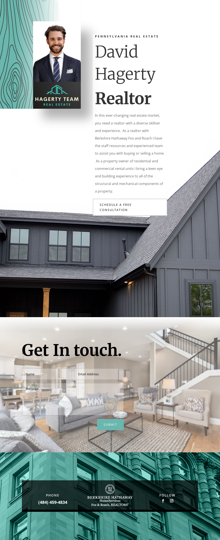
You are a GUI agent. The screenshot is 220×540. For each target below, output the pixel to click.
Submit (110, 424)
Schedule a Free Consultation (116, 207)
